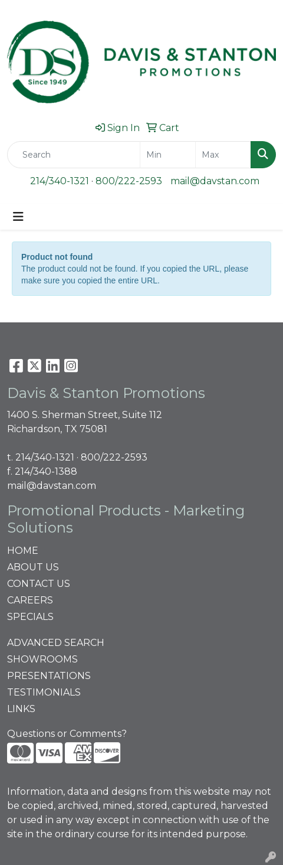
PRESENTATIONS (49, 675)
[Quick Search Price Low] (168, 154)
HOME (22, 550)
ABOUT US (33, 567)
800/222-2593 (129, 181)
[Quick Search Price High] (223, 154)
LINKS (21, 708)
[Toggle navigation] (18, 216)
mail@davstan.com (214, 181)
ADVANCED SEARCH (55, 642)
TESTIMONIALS (44, 692)
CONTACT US (38, 583)
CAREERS (30, 600)
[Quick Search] (73, 154)
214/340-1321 (59, 181)
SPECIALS (30, 616)
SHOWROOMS (42, 659)
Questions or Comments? (67, 733)
